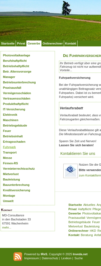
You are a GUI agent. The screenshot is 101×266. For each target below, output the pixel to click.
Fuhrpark (9, 147)
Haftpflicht (84, 209)
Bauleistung (11, 179)
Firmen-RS (10, 163)
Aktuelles (89, 204)
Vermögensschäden (17, 93)
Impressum (31, 258)
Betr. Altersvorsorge (17, 71)
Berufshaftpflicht (15, 60)
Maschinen (10, 120)
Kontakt (70, 43)
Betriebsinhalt (13, 136)
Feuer (7, 130)
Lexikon (66, 258)
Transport (10, 152)
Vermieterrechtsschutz (19, 168)
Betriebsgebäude (15, 125)
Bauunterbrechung (16, 184)
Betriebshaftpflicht (16, 66)
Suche (78, 258)
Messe (7, 157)
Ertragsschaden (14, 141)
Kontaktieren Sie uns (77, 153)
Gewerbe (34, 43)
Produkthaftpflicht (16, 103)
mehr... (6, 227)
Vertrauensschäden (16, 98)
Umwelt (8, 201)
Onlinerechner (53, 43)
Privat (21, 43)
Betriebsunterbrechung (19, 82)
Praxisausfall (12, 87)
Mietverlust (11, 174)
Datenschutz (50, 258)
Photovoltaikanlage (16, 55)
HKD (93, 230)
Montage (9, 195)
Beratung (87, 235)
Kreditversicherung (16, 190)
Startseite (8, 43)
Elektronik (10, 114)
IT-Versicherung (14, 109)
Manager (9, 77)
